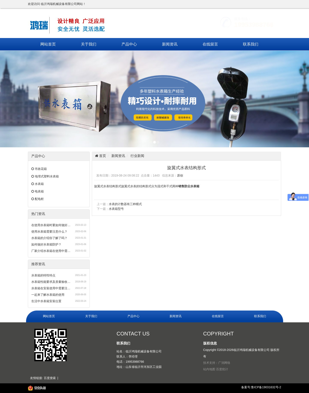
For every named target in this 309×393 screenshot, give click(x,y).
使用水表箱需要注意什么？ (49, 231)
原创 (180, 175)
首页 (102, 156)
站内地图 (209, 369)
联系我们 (250, 44)
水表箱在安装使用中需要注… (50, 288)
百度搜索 (50, 378)
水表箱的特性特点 (43, 275)
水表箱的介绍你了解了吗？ (49, 238)
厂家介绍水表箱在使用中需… (50, 251)
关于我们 (88, 44)
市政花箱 (41, 169)
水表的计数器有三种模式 (125, 204)
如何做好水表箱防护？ (46, 244)
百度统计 (222, 369)
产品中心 (129, 44)
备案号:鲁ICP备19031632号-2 (261, 387)
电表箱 (39, 191)
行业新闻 (137, 156)
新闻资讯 (169, 44)
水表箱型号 (116, 208)
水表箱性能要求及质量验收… (50, 281)
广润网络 (224, 362)
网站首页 (48, 44)
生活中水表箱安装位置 (46, 301)
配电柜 (39, 199)
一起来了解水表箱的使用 (47, 294)
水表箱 (39, 184)
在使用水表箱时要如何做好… (50, 225)
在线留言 (210, 44)
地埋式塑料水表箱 (47, 176)
